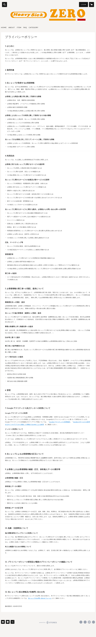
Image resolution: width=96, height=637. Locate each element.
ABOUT (11, 27)
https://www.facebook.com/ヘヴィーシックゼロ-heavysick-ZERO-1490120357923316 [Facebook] (80, 622)
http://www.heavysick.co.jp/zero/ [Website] (93, 622)
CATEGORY (33, 27)
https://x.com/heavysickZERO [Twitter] (85, 622)
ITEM (19, 27)
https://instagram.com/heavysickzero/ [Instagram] (89, 622)
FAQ (25, 27)
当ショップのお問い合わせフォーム (39, 598)
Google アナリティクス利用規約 (59, 422)
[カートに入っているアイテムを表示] (91, 4)
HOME (3, 27)
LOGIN (83, 4)
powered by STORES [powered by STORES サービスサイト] (48, 622)
